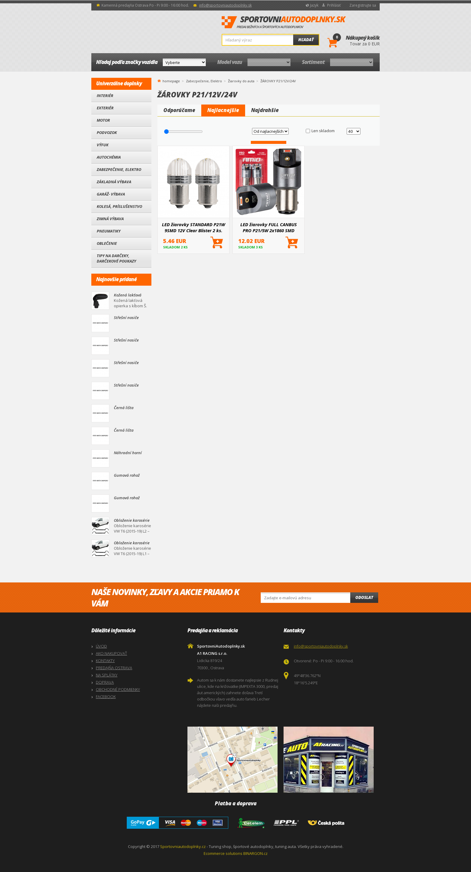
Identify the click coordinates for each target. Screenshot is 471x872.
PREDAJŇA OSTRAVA (114, 667)
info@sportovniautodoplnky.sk (225, 5)
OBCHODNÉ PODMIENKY (118, 689)
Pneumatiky (108, 231)
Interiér (105, 95)
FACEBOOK (106, 696)
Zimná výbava (110, 218)
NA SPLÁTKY (106, 675)
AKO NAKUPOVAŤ (111, 653)
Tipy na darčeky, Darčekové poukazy (116, 258)
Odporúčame (179, 110)
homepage (171, 80)
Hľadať (306, 39)
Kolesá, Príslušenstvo (119, 206)
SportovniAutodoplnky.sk (284, 22)
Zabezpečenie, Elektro (119, 169)
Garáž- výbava (111, 194)
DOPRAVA (105, 682)
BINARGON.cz (255, 853)
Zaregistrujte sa (362, 5)
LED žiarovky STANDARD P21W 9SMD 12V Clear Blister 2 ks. (193, 227)
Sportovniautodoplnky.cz (183, 846)
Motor (103, 120)
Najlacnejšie (223, 110)
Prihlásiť (334, 5)
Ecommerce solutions (223, 853)
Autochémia (109, 157)
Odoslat (364, 597)
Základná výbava (114, 181)
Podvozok (107, 132)
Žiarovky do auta (241, 81)
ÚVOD (101, 646)
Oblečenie (107, 243)
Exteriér (105, 108)
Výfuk (102, 144)
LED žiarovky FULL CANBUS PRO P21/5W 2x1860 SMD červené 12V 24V (268, 227)
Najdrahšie (265, 110)
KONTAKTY (105, 660)
